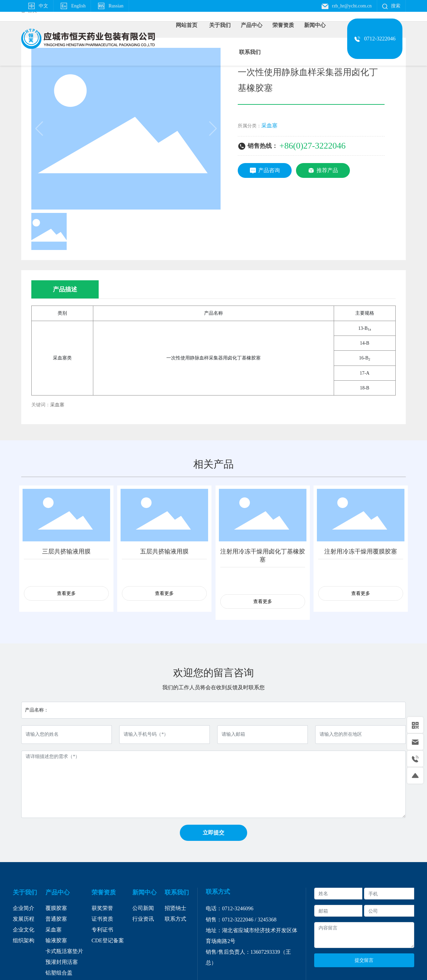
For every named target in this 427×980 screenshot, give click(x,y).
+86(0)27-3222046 (313, 146)
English (72, 6)
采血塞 (269, 125)
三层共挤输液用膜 (66, 551)
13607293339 (265, 952)
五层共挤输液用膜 (164, 551)
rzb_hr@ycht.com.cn (346, 6)
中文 (37, 6)
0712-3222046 (237, 919)
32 (260, 919)
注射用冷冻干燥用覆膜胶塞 (360, 551)
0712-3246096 (237, 908)
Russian (109, 6)
